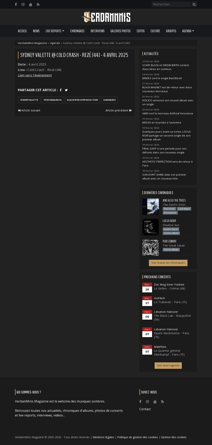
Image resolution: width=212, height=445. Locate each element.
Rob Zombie (170, 241)
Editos (141, 31)
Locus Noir (169, 221)
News (36, 31)
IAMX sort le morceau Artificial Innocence (167, 113)
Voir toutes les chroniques (168, 262)
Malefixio (160, 347)
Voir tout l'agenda (168, 365)
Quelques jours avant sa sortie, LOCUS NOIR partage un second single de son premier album (166, 135)
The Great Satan (174, 245)
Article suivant (29, 110)
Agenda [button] (186, 31)
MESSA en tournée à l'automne (161, 122)
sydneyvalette (29, 100)
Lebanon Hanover (166, 312)
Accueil (22, 31)
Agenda (55, 43)
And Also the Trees (174, 200)
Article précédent (119, 110)
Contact (145, 409)
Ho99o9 (159, 298)
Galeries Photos (121, 31)
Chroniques (77, 31)
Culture (155, 31)
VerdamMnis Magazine (32, 43)
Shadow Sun (171, 225)
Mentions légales (103, 437)
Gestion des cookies (173, 437)
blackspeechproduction (82, 100)
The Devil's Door (174, 204)
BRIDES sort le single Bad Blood (162, 78)
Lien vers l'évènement (35, 75)
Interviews (98, 31)
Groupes (171, 31)
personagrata (53, 100)
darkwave (109, 100)
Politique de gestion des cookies (137, 437)
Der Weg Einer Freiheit (169, 284)
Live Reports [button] (53, 31)
